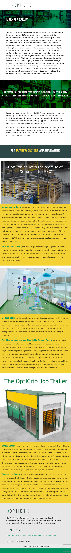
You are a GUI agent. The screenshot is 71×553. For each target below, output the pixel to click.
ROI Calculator (42, 536)
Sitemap (28, 541)
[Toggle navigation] (63, 5)
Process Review (32, 536)
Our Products (15, 536)
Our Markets (23, 536)
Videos (49, 536)
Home (9, 536)
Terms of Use (10, 541)
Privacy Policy (20, 541)
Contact (55, 536)
